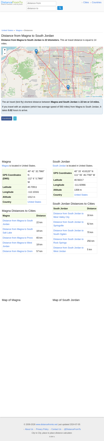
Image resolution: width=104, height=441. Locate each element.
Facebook (6, 118)
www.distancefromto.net (46, 424)
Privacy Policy (42, 429)
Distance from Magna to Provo (18, 238)
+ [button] (5, 50)
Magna (5, 165)
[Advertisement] (52, 19)
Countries (96, 2)
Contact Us (56, 429)
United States (34, 202)
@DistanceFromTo (72, 429)
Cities (86, 2)
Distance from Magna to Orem (18, 251)
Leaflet (87, 96)
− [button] (5, 54)
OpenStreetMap (97, 96)
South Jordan (59, 165)
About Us (29, 429)
